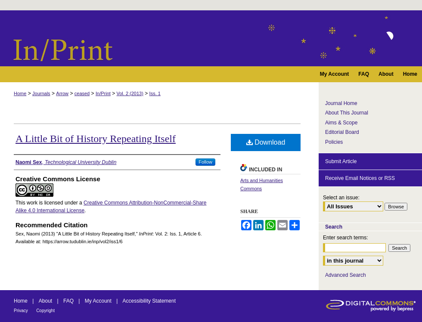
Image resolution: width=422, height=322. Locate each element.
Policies (334, 142)
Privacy (21, 310)
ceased (82, 93)
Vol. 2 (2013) (130, 93)
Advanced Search (345, 275)
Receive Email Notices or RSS (360, 178)
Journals (41, 93)
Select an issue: (341, 198)
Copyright (45, 310)
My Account (98, 301)
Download (265, 142)
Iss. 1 (155, 93)
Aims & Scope (341, 123)
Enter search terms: (345, 238)
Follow (205, 161)
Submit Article (341, 161)
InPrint (211, 38)
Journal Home (341, 103)
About (45, 301)
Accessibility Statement (149, 301)
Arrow (62, 93)
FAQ (68, 301)
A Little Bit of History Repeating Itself (96, 138)
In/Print (103, 93)
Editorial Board (342, 132)
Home (20, 93)
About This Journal (346, 113)
